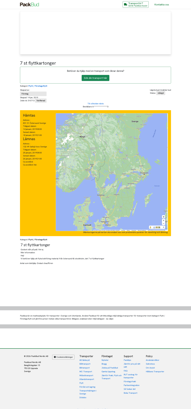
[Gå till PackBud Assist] (136, 4)
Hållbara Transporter (155, 371)
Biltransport (84, 367)
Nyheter (105, 360)
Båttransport (84, 364)
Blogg (104, 364)
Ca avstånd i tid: (30, 164)
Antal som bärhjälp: (28, 263)
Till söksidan (92, 103)
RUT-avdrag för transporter (131, 376)
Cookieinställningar (63, 357)
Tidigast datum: (29, 126)
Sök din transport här (95, 78)
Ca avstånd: (28, 161)
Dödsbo (82, 397)
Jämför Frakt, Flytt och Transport (112, 377)
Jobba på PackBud (110, 367)
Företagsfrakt (130, 381)
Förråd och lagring (87, 387)
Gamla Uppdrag (108, 371)
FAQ (125, 370)
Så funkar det (130, 389)
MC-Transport (85, 371)
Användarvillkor (152, 360)
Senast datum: (29, 132)
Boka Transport (130, 393)
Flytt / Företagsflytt (37, 86)
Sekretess (150, 364)
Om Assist (150, 367)
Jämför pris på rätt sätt (132, 365)
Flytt (81, 383)
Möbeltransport (86, 375)
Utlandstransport (86, 379)
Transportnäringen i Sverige (87, 392)
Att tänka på (84, 360)
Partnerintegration (131, 385)
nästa (101, 103)
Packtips (127, 360)
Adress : (26, 120)
